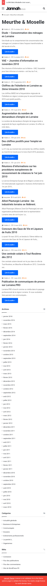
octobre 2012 (8, 389)
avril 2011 (6, 457)
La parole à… (8, 539)
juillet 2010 (7, 492)
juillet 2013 (7, 362)
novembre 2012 (9, 385)
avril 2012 (6, 412)
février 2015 (7, 328)
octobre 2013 (8, 354)
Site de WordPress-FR (11, 568)
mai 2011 (6, 454)
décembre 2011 (9, 427)
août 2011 (7, 442)
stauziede (7, 197)
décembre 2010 (9, 473)
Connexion (7, 557)
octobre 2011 (8, 435)
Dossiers (6, 532)
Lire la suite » (10, 52)
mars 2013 (7, 374)
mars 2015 (7, 324)
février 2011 (7, 465)
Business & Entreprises (11, 524)
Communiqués (8, 528)
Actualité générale (10, 520)
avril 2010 (6, 503)
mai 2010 (6, 499)
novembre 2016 (9, 320)
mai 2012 (6, 408)
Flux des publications (11, 561)
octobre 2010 (8, 480)
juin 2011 (6, 450)
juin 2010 (6, 496)
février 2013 (7, 377)
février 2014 (7, 343)
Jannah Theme (9, 578)
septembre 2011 (9, 438)
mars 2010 (7, 507)
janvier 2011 (7, 469)
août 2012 (7, 396)
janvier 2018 (7, 316)
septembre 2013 (9, 358)
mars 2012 (7, 415)
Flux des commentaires (11, 564)
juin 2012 (6, 404)
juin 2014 (6, 339)
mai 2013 (6, 366)
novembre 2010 (9, 476)
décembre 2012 (9, 381)
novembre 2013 (9, 351)
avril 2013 (6, 370)
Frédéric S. (7, 29)
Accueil (5, 15)
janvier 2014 (7, 347)
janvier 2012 (7, 423)
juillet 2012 (7, 400)
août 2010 (7, 488)
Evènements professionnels (13, 536)
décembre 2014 (9, 332)
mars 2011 (7, 461)
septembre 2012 (9, 393)
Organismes (7, 543)
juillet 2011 (7, 446)
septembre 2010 (9, 484)
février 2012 (7, 419)
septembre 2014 (9, 335)
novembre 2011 (9, 431)
